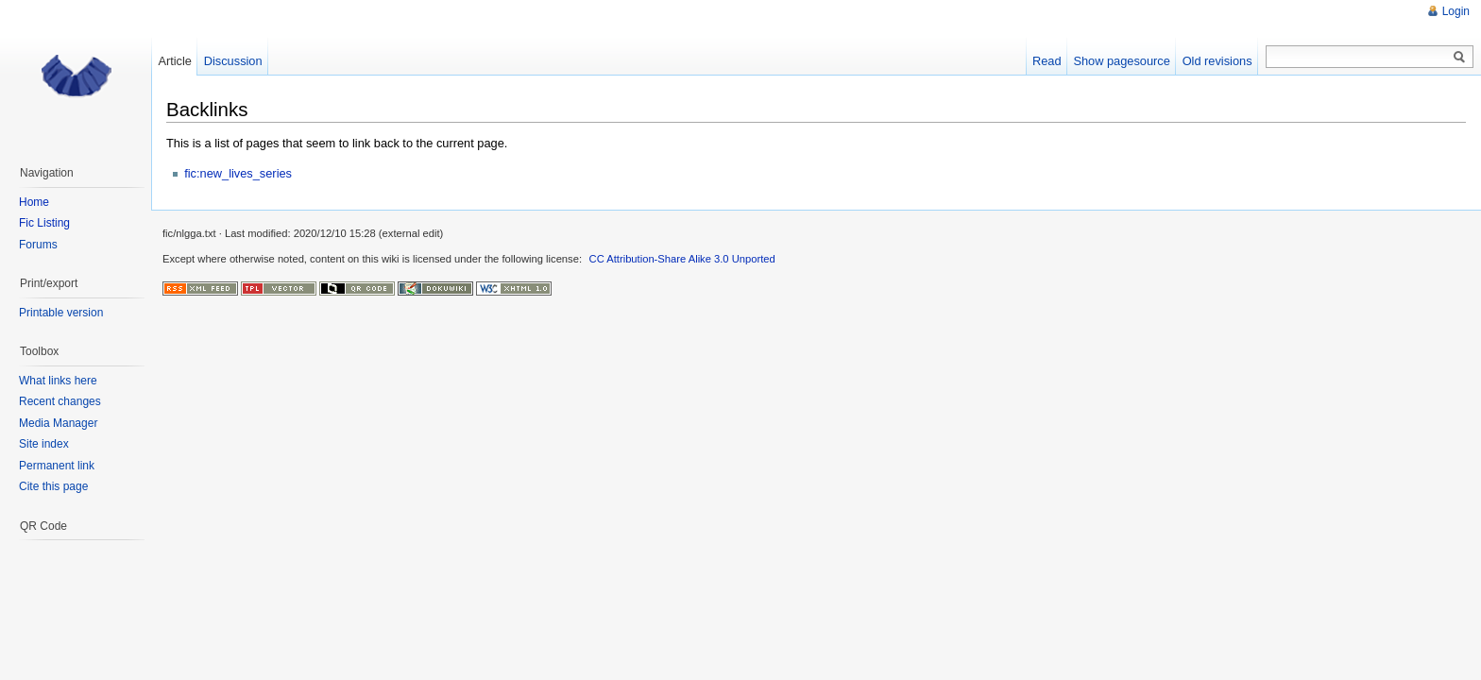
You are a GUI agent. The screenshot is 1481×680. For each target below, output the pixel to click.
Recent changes (60, 401)
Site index (44, 443)
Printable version (61, 312)
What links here (58, 380)
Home (34, 202)
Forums (38, 244)
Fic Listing (44, 223)
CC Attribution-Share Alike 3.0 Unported (682, 258)
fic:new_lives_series (238, 173)
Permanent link (56, 465)
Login (1456, 11)
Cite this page (53, 486)
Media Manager (58, 423)
